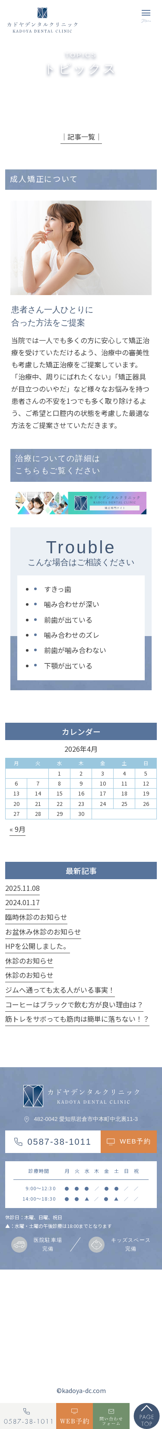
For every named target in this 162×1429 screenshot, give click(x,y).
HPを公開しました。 (37, 946)
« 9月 (17, 829)
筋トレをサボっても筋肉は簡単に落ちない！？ (77, 1018)
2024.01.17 (22, 902)
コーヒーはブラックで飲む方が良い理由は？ (74, 1004)
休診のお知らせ (29, 960)
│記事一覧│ (81, 136)
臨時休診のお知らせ (36, 917)
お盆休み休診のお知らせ (43, 931)
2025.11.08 (22, 888)
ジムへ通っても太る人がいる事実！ (60, 989)
